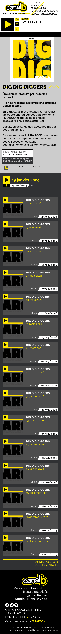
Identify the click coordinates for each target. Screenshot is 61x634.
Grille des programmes (38, 6)
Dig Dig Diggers (12, 105)
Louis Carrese (33, 630)
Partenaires (15, 617)
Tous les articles (45, 564)
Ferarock (38, 621)
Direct (25, 19)
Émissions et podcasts (44, 11)
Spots (35, 617)
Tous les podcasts (44, 561)
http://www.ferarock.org (25, 167)
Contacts (16, 613)
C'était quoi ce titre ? (23, 609)
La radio (36, 2)
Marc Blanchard (49, 627)
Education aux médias (44, 13)
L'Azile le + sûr (31, 22)
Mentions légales (49, 630)
